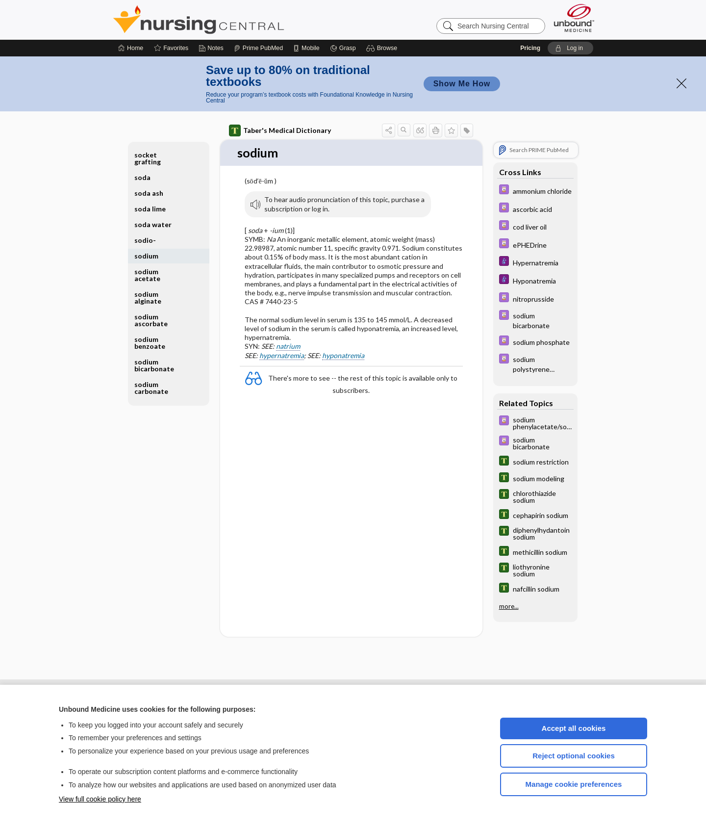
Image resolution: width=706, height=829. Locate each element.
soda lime (150, 209)
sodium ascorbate (151, 320)
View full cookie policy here (100, 799)
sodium (146, 256)
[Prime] (258, 48)
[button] (383, 48)
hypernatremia (281, 355)
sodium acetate (147, 275)
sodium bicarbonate (154, 365)
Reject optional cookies (573, 755)
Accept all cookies (574, 728)
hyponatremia (343, 355)
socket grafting (147, 158)
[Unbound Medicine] (574, 17)
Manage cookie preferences (574, 784)
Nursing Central (235, 19)
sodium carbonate (151, 387)
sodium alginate (147, 297)
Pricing (530, 48)
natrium (288, 346)
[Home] (130, 48)
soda (142, 177)
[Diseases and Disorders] (535, 262)
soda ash (148, 193)
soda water (153, 224)
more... (509, 606)
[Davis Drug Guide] (535, 190)
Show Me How (461, 83)
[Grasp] (343, 48)
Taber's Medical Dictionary (280, 130)
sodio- (145, 240)
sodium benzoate (149, 342)
